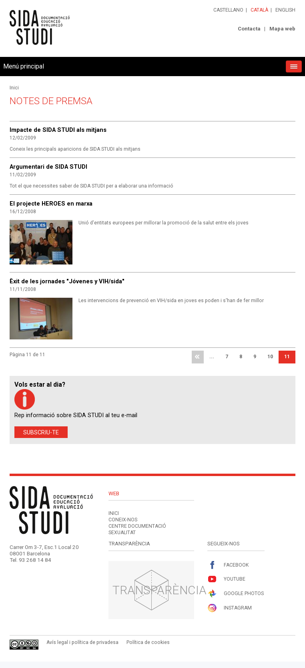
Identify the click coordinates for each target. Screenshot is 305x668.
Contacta (249, 29)
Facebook (228, 565)
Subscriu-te (41, 432)
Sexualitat (122, 532)
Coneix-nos (122, 520)
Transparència (159, 590)
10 (270, 356)
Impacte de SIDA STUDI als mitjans (58, 129)
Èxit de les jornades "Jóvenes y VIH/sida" (67, 281)
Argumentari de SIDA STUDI (48, 166)
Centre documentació (137, 526)
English (285, 10)
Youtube (226, 579)
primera (198, 357)
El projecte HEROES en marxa (51, 203)
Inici (14, 88)
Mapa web (282, 29)
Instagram (229, 608)
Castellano (228, 10)
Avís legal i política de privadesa (82, 642)
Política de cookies (148, 642)
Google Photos (235, 593)
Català (259, 10)
